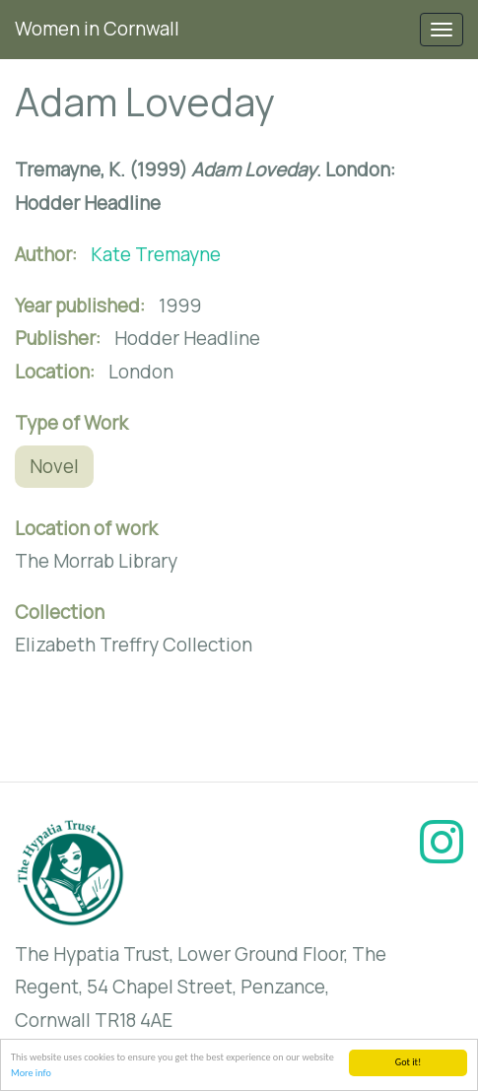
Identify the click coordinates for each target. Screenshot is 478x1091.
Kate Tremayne (156, 254)
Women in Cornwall (97, 28)
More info (31, 1073)
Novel (54, 466)
